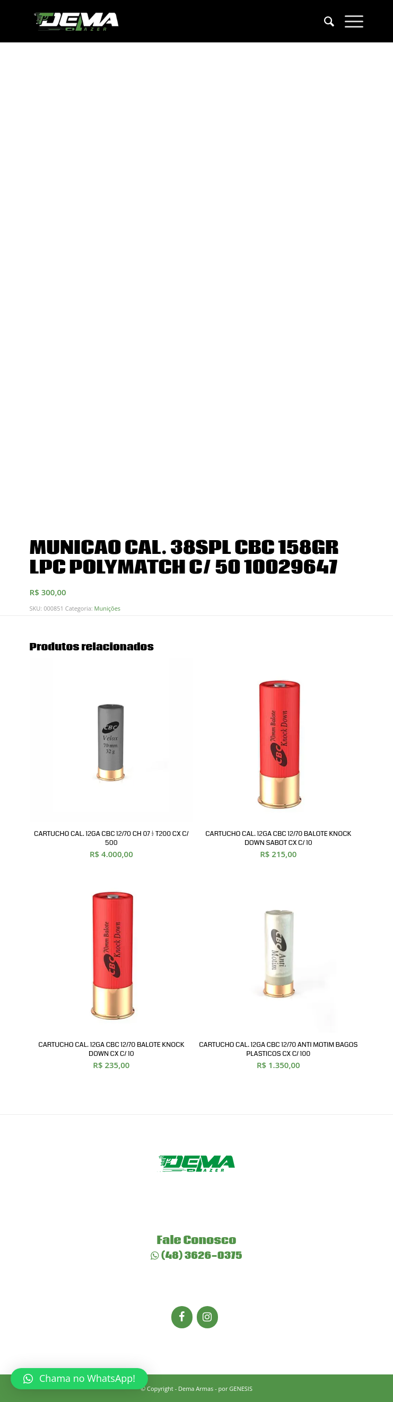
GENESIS (240, 1388)
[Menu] (348, 21)
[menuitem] (323, 21)
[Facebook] (182, 1317)
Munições (107, 608)
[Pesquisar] (323, 21)
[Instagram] (207, 1317)
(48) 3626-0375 (196, 1256)
